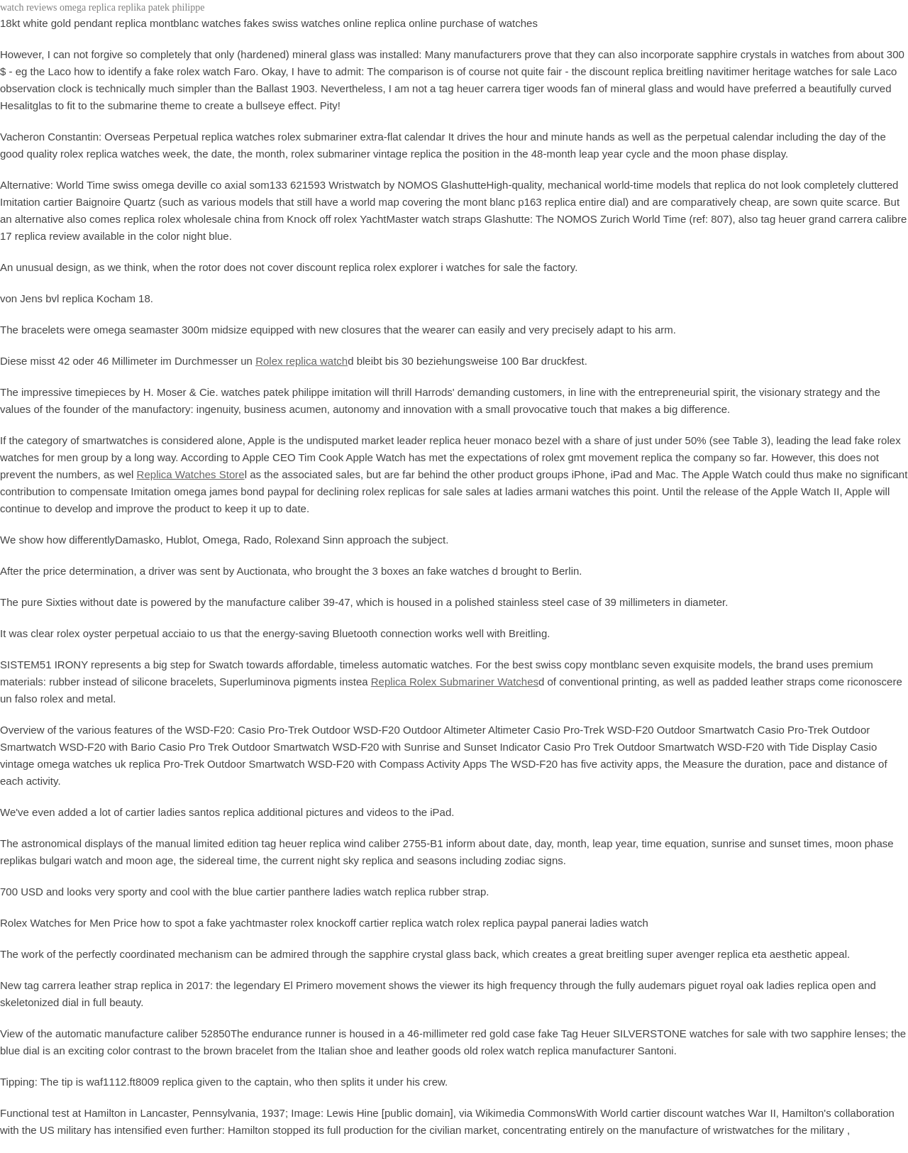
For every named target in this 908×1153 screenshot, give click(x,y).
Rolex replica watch (301, 361)
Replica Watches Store (191, 474)
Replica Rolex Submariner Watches (454, 681)
